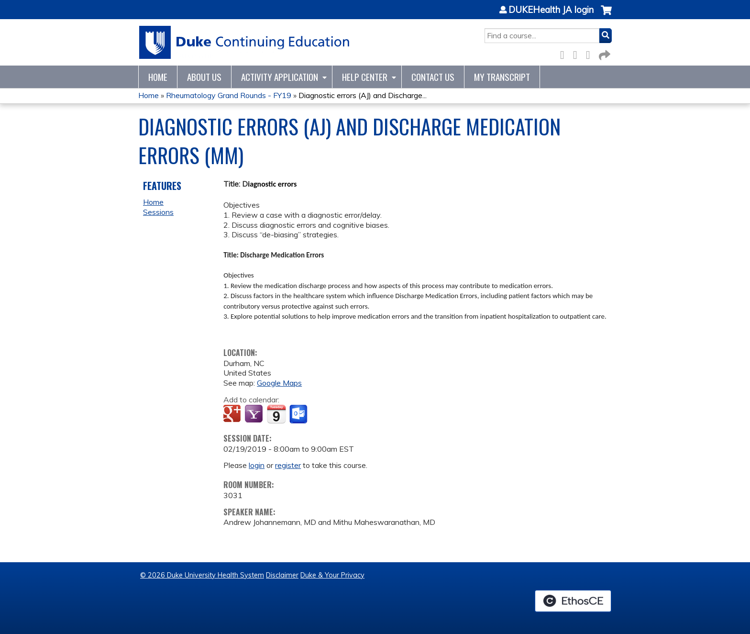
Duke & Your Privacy (332, 575)
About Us (204, 77)
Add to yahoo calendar (255, 414)
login (257, 465)
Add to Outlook (299, 414)
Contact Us (432, 77)
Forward (603, 53)
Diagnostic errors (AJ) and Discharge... (362, 95)
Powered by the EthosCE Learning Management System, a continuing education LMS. (573, 601)
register (288, 465)
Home (157, 77)
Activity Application (279, 77)
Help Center (364, 77)
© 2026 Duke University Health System (202, 575)
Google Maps (279, 383)
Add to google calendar (233, 414)
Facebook (565, 53)
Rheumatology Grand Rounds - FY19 (228, 95)
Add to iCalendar (276, 413)
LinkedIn (591, 53)
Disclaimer (282, 575)
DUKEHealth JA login (551, 10)
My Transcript (502, 77)
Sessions (158, 212)
